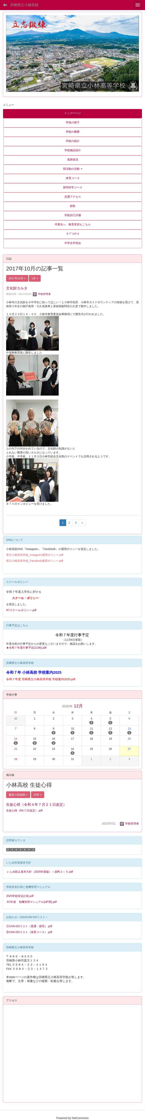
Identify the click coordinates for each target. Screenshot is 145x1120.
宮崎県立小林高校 (24, 5)
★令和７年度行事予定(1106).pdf (26, 647)
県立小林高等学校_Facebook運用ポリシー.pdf (34, 560)
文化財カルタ (16, 288)
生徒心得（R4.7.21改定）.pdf (24, 810)
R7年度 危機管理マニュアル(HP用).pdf (32, 901)
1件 (34, 278)
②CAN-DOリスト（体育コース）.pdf (29, 932)
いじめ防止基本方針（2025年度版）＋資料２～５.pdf (40, 871)
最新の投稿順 (18, 794)
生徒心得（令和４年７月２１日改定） (36, 805)
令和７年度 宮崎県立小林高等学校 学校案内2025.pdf (40, 679)
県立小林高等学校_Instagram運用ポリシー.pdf (34, 554)
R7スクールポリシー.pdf (21, 610)
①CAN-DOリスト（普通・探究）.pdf (29, 926)
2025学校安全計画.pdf (20, 896)
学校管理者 (42, 294)
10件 (38, 794)
